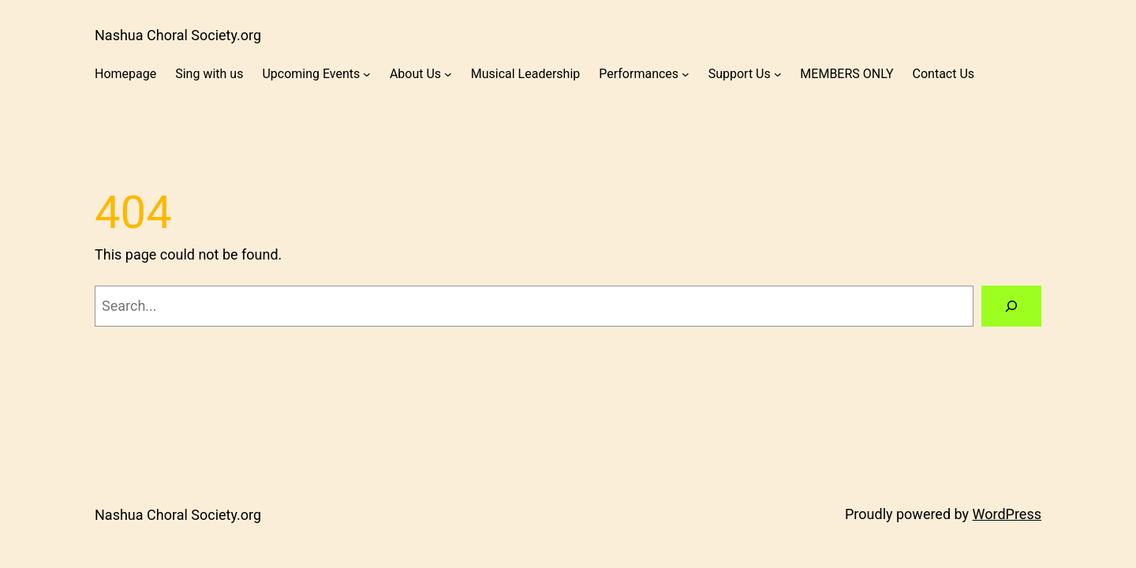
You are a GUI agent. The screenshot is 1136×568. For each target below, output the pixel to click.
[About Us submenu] (448, 74)
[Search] (1011, 306)
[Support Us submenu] (778, 74)
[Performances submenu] (685, 74)
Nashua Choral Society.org (178, 35)
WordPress (1007, 514)
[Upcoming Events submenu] (367, 74)
